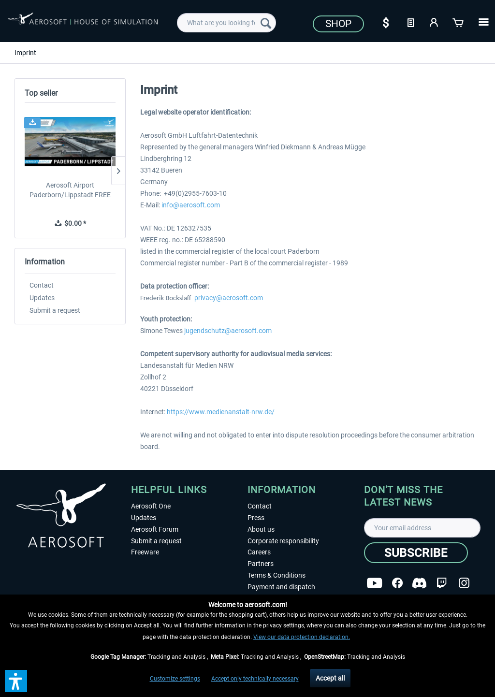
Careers (259, 552)
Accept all (330, 678)
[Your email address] (422, 527)
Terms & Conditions (277, 575)
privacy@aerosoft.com (228, 298)
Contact (41, 285)
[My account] (434, 21)
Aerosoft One (151, 506)
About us (261, 529)
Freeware (145, 552)
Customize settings (175, 678)
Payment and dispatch (281, 587)
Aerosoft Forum (154, 529)
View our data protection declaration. (301, 637)
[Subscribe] (416, 552)
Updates (42, 298)
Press (256, 518)
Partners (261, 563)
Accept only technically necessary (255, 678)
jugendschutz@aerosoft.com (228, 330)
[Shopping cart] (458, 21)
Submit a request (54, 310)
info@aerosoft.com (190, 205)
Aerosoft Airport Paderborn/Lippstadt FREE (70, 190)
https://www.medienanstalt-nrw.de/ (221, 412)
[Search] (266, 22)
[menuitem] (226, 22)
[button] (16, 681)
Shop (338, 23)
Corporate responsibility (283, 541)
